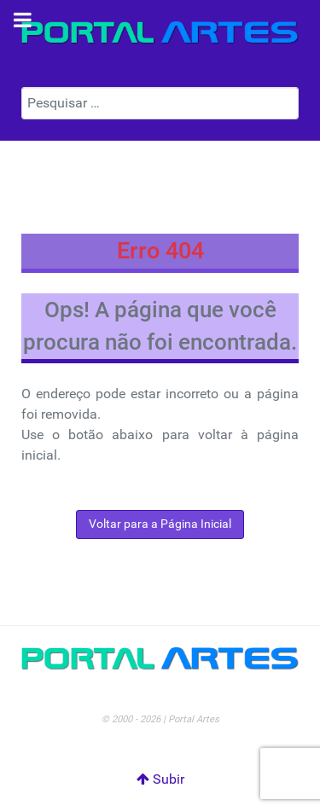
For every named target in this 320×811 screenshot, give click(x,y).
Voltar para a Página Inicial (160, 524)
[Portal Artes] (160, 32)
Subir (160, 779)
